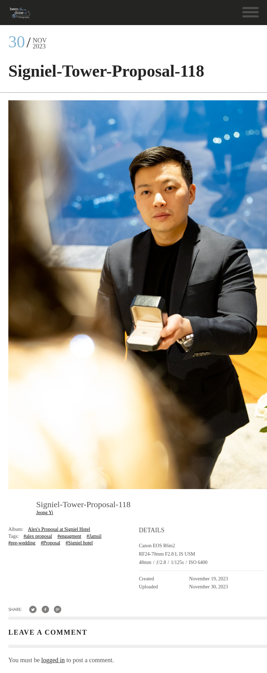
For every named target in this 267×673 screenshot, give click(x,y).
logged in (53, 660)
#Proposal (50, 543)
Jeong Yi (44, 512)
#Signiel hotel (79, 543)
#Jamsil (94, 536)
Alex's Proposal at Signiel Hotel (59, 529)
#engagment (69, 536)
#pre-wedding (21, 543)
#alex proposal (38, 536)
